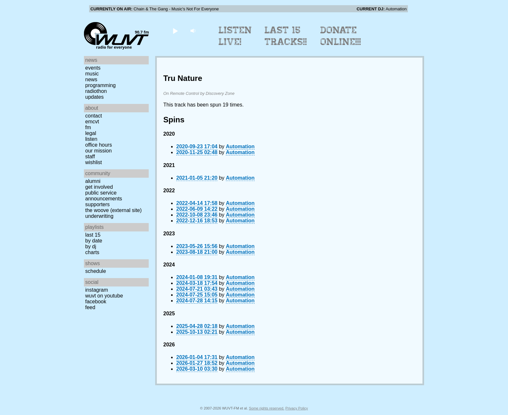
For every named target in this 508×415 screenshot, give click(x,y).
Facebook (95, 301)
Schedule (95, 271)
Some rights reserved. (266, 408)
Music (92, 73)
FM (88, 127)
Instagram (96, 290)
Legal (90, 133)
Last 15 (92, 235)
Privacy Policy (296, 408)
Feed (90, 307)
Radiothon (96, 91)
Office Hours (98, 145)
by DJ (90, 246)
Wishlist (93, 162)
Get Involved (99, 187)
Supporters (97, 204)
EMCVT (92, 121)
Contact (93, 115)
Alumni (92, 181)
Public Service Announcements (103, 195)
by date (93, 240)
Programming (100, 85)
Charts (92, 252)
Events (92, 68)
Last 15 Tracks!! (286, 36)
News (91, 79)
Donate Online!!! (340, 36)
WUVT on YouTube (104, 295)
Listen (91, 139)
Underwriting (99, 216)
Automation (240, 146)
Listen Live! (235, 36)
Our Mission (98, 150)
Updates (94, 97)
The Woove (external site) (113, 210)
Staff (90, 156)
